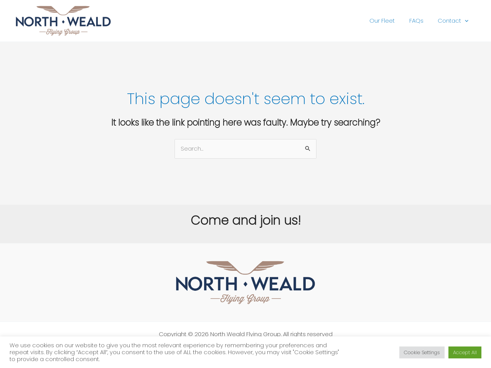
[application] (466, 20)
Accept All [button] (465, 352)
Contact (454, 20)
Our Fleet (389, 21)
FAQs (421, 21)
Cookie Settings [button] (422, 352)
